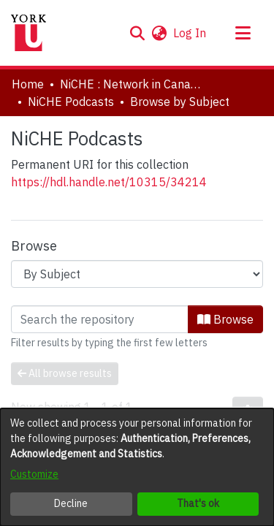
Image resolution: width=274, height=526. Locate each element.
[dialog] (137, 467)
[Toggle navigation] (242, 33)
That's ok (198, 503)
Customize (34, 474)
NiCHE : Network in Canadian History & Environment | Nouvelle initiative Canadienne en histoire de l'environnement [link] (133, 84)
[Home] (28, 33)
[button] (137, 33)
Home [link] (28, 84)
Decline (71, 503)
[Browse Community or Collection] (137, 274)
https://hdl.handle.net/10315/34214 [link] (109, 182)
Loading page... (49, 314)
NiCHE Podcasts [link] (71, 101)
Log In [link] (190, 33)
